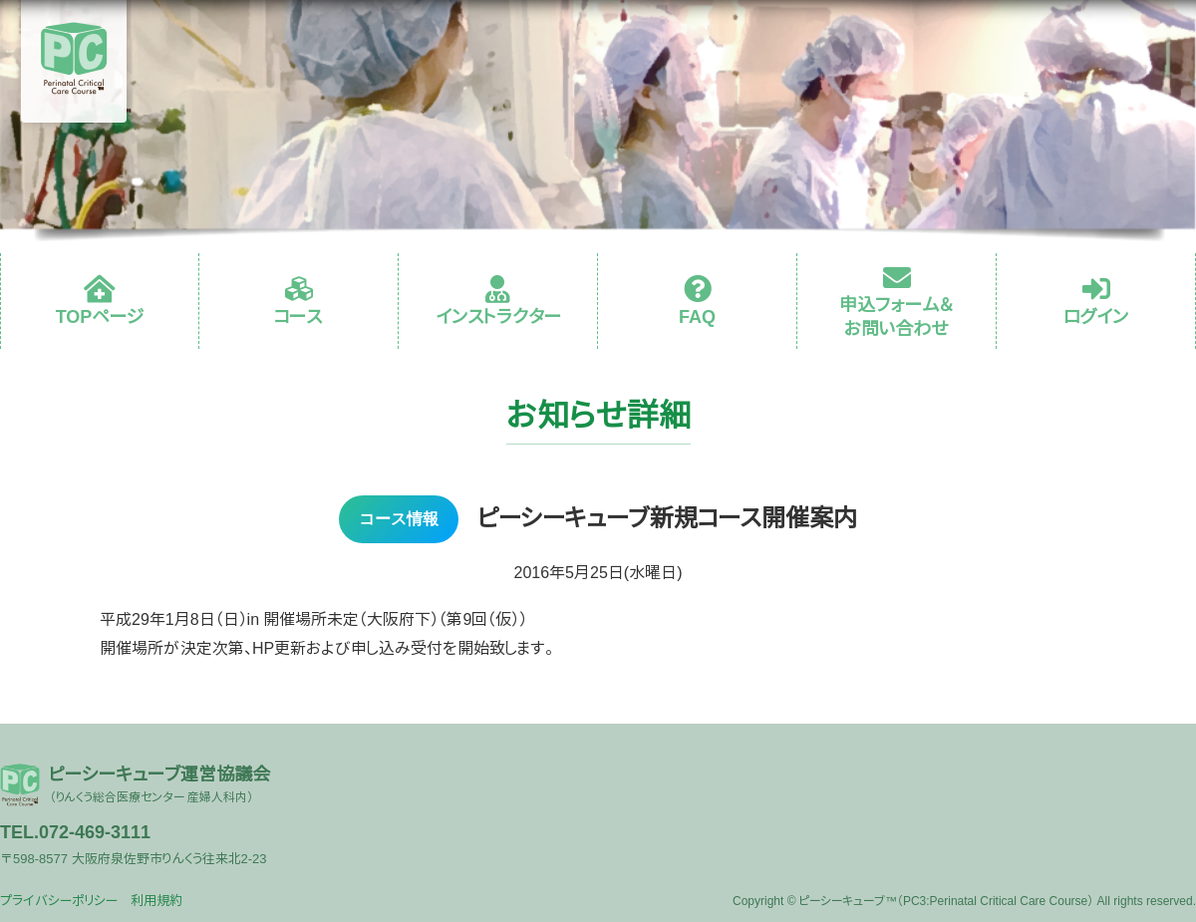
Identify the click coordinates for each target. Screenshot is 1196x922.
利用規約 (156, 900)
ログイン (1096, 317)
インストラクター (498, 317)
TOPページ (100, 317)
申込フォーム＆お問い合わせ (896, 316)
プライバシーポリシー (59, 900)
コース (298, 317)
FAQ (697, 317)
